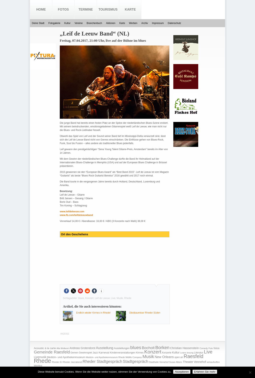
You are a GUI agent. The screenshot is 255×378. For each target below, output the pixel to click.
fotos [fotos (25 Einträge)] (216, 348)
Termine (85, 9)
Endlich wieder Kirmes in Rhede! (93, 312)
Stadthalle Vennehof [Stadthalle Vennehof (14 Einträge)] (159, 362)
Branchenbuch (94, 23)
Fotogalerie (54, 23)
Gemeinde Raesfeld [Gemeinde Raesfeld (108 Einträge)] (52, 352)
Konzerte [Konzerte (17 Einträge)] (166, 352)
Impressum (158, 23)
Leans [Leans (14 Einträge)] (183, 352)
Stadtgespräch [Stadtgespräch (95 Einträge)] (135, 361)
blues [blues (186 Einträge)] (135, 347)
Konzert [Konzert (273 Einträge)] (152, 351)
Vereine (79, 23)
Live (113, 298)
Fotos (63, 9)
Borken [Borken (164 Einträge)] (162, 347)
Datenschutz (174, 23)
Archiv (144, 23)
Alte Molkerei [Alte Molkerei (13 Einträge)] (63, 348)
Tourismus (108, 9)
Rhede (127, 298)
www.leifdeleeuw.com (72, 211)
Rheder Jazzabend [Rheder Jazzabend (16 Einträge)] (72, 362)
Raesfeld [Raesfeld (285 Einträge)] (193, 356)
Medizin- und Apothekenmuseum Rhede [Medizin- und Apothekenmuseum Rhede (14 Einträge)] (105, 357)
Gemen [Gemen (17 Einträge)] (74, 352)
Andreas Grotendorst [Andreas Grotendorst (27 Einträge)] (82, 348)
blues (81, 298)
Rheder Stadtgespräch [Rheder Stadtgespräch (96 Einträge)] (102, 361)
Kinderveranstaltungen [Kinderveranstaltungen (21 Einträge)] (122, 352)
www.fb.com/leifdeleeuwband (76, 215)
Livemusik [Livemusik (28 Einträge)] (40, 357)
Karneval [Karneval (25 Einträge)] (104, 352)
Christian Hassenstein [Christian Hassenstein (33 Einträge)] (184, 348)
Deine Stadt (38, 23)
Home (41, 9)
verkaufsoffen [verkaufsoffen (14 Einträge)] (213, 362)
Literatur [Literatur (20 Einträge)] (198, 352)
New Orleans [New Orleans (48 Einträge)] (164, 357)
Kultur (67, 23)
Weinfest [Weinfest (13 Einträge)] (38, 365)
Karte (130, 9)
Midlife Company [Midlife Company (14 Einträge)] (134, 357)
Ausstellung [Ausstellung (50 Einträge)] (104, 348)
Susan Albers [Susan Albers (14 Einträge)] (175, 362)
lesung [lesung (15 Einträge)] (190, 352)
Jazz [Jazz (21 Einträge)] (95, 352)
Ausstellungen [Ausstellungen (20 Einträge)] (122, 348)
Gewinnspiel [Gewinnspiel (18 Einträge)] (85, 352)
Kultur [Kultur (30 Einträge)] (176, 352)
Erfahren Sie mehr (205, 371)
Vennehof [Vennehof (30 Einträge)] (200, 361)
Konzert (89, 298)
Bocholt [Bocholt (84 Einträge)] (148, 348)
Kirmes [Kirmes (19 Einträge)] (139, 352)
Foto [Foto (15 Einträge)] (210, 348)
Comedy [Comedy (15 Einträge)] (203, 348)
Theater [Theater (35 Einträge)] (188, 361)
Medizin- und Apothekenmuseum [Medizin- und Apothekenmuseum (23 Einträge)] (66, 357)
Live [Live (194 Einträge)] (208, 351)
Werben (133, 23)
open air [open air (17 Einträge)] (179, 357)
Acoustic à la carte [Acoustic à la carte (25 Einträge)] (45, 348)
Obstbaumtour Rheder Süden (144, 312)
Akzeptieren (182, 371)
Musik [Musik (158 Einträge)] (148, 356)
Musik (120, 298)
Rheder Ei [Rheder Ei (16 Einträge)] (57, 362)
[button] (66, 290)
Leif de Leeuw (102, 298)
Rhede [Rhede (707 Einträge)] (42, 360)
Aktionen (110, 23)
